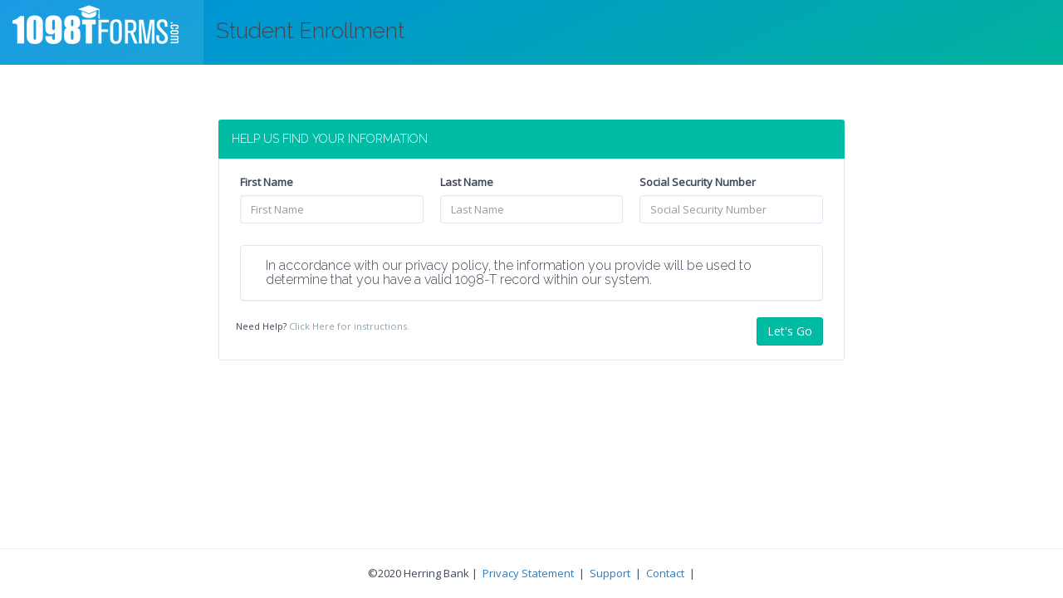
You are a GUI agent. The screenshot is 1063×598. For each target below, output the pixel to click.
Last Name (466, 181)
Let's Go (789, 331)
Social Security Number (697, 181)
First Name (266, 181)
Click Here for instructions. (349, 326)
